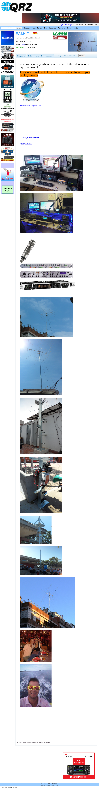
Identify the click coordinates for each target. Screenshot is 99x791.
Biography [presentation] (21, 56)
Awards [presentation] (49, 56)
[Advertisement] (39, 766)
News (34, 28)
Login (76, 28)
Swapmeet (52, 28)
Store (45, 28)
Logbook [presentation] (39, 56)
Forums (39, 28)
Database (27, 28)
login (61, 25)
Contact (69, 28)
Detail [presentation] (30, 56)
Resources (61, 28)
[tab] (21, 56)
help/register (69, 25)
